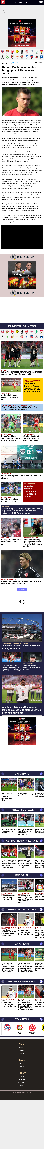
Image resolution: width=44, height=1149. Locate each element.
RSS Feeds (22, 1118)
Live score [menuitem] (18, 2)
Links (22, 1121)
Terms (22, 1099)
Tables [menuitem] (28, 2)
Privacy (22, 1102)
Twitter (22, 1112)
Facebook (22, 1115)
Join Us (22, 1090)
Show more (22, 625)
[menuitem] (4, 2)
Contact (22, 1087)
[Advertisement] (22, 28)
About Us (22, 1084)
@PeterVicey (16, 53)
